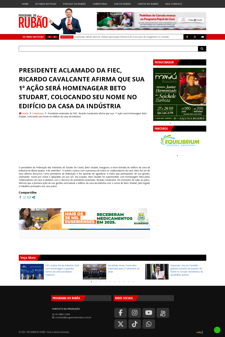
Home (25, 3)
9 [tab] (128, 281)
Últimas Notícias (45, 3)
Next (208, 93)
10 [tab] (133, 281)
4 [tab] (179, 123)
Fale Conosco (173, 3)
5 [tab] (184, 123)
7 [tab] (193, 123)
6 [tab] (189, 123)
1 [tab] (165, 123)
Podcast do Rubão (74, 3)
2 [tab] (170, 123)
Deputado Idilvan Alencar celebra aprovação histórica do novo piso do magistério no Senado (122, 36)
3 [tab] (175, 123)
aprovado (66, 37)
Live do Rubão (122, 3)
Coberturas (100, 3)
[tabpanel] (179, 94)
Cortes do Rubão (148, 3)
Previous (150, 93)
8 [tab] (124, 281)
